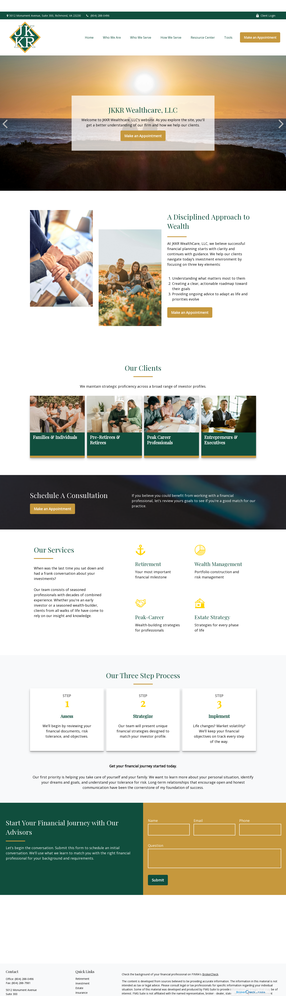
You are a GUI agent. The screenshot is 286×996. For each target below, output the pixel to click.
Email (198, 809)
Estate (79, 976)
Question (155, 834)
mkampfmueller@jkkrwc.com (24, 993)
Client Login (265, 4)
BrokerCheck (210, 963)
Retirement (82, 967)
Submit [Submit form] (158, 868)
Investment (82, 972)
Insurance (81, 981)
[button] (89, 26)
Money (79, 990)
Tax (77, 985)
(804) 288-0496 (97, 4)
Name (153, 809)
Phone (244, 809)
